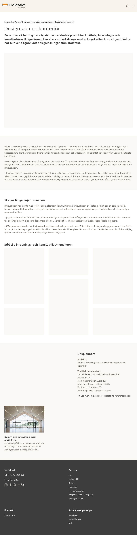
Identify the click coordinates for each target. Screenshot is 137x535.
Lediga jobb (73, 479)
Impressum (73, 487)
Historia (71, 483)
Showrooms (9, 515)
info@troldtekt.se (11, 480)
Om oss (72, 470)
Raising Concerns (75, 498)
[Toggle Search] (127, 6)
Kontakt (8, 510)
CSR (70, 475)
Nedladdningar (74, 519)
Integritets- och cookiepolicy (80, 494)
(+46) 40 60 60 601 (16, 475)
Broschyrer (73, 515)
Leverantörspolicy (76, 491)
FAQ (70, 523)
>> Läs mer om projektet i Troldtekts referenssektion (103, 395)
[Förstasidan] (14, 6)
